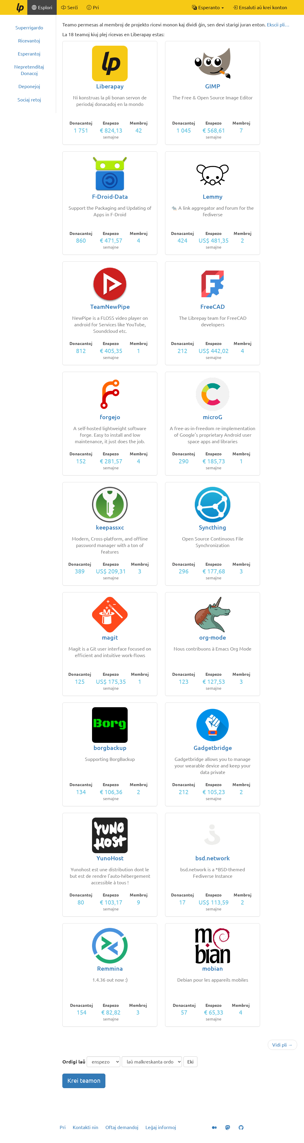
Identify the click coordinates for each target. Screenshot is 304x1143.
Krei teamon (83, 1080)
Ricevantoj (29, 40)
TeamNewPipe (110, 306)
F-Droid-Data (110, 196)
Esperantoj (29, 53)
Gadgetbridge (213, 747)
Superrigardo (29, 27)
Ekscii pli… (278, 24)
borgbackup (110, 747)
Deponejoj (29, 86)
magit (110, 637)
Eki (190, 1061)
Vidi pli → (282, 1044)
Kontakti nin (85, 1127)
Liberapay (110, 86)
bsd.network (212, 858)
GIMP (212, 86)
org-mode (212, 637)
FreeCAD (212, 306)
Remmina (110, 968)
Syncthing (212, 527)
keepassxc (110, 527)
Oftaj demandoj (121, 1127)
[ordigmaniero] (152, 1061)
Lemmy (212, 196)
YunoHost (110, 858)
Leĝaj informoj (160, 1127)
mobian (212, 968)
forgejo (110, 417)
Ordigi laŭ (73, 1061)
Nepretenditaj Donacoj (29, 70)
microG (212, 417)
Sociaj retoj (29, 99)
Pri (63, 1127)
